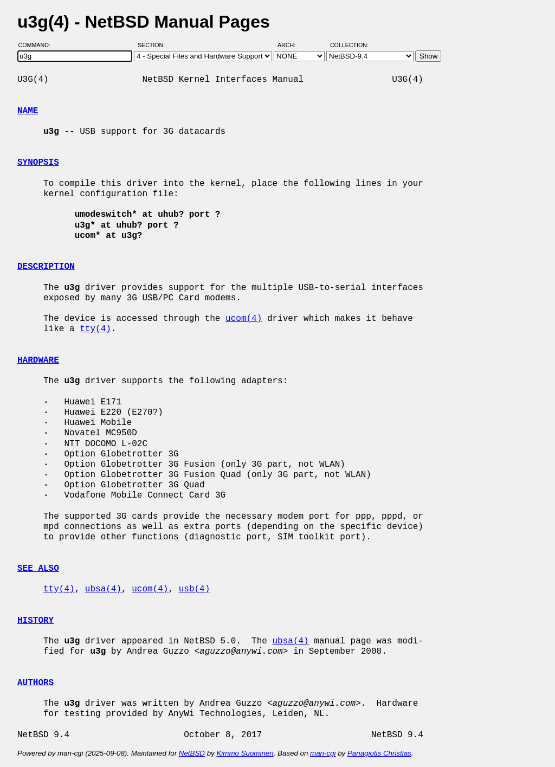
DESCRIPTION (46, 267)
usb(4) (194, 589)
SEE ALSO (38, 569)
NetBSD (192, 753)
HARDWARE (38, 360)
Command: (37, 45)
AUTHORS (35, 683)
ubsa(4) (103, 589)
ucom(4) (243, 319)
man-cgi (322, 753)
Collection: (349, 45)
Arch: (291, 45)
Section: (154, 45)
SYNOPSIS (38, 163)
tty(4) (95, 329)
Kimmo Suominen (244, 753)
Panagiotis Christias (379, 753)
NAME (27, 111)
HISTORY (35, 621)
